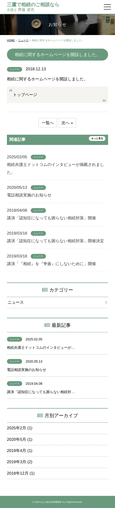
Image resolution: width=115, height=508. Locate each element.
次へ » (67, 123)
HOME (11, 40)
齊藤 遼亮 (33, 7)
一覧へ (48, 123)
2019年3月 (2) (19, 462)
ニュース (23, 40)
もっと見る (97, 138)
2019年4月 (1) (19, 450)
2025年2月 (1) (19, 428)
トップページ (25, 94)
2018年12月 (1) (21, 473)
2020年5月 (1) (19, 439)
